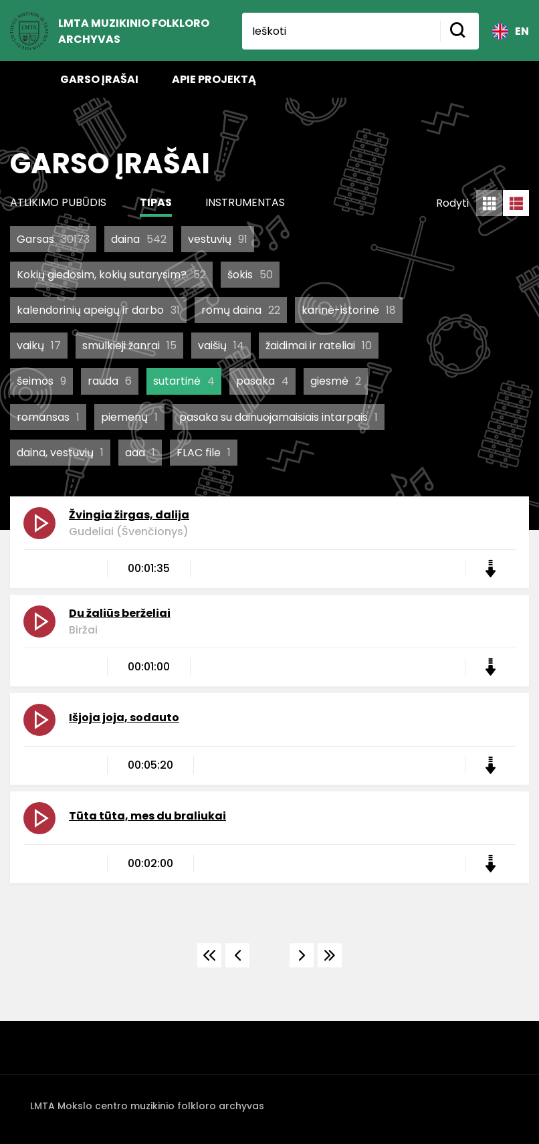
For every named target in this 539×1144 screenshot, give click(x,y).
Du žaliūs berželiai (120, 613)
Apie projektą (214, 79)
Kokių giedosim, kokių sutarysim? (111, 274)
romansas (48, 417)
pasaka (262, 381)
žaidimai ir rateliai (318, 345)
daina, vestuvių (60, 452)
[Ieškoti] (341, 31)
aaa (140, 452)
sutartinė (184, 381)
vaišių (221, 345)
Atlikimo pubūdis (58, 202)
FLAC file (204, 452)
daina (139, 239)
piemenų (129, 417)
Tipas (156, 202)
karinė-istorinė (349, 310)
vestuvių (217, 239)
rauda (110, 381)
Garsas (53, 239)
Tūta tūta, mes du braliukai (147, 816)
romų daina (240, 310)
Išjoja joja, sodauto (124, 717)
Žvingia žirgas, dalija (129, 514)
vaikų (39, 345)
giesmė (335, 381)
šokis (250, 274)
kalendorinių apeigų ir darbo (98, 310)
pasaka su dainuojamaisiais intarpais (278, 417)
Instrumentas (245, 202)
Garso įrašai (99, 79)
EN (510, 31)
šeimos (41, 381)
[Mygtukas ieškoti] (459, 31)
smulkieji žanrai (129, 345)
